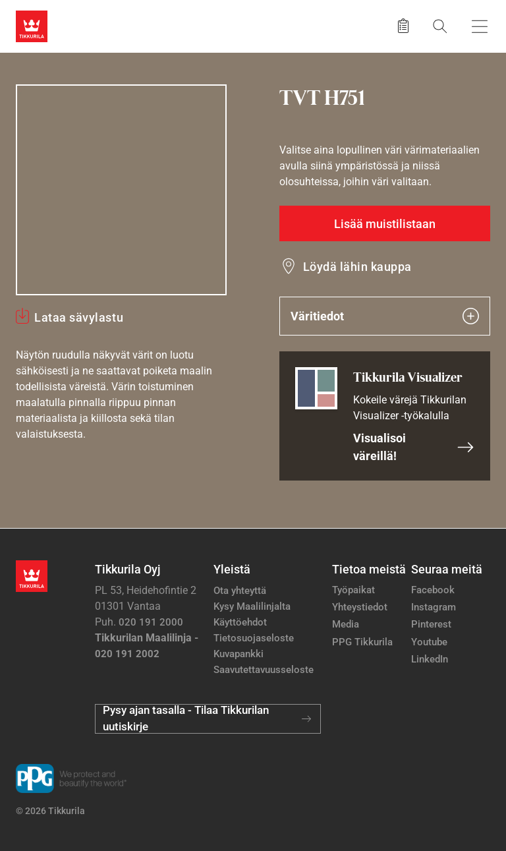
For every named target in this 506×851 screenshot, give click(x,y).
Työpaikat (353, 590)
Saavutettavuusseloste (263, 670)
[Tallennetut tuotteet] (403, 26)
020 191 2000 (151, 622)
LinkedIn (429, 659)
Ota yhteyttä (239, 591)
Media (345, 624)
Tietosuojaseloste (253, 638)
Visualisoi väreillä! (413, 447)
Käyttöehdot (240, 622)
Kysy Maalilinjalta (252, 606)
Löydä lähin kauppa (357, 267)
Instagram (433, 607)
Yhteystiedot (359, 607)
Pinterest (431, 624)
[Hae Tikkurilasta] (440, 26)
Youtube (429, 642)
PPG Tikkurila (362, 642)
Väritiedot (385, 316)
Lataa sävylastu (78, 317)
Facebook (433, 590)
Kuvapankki (238, 654)
